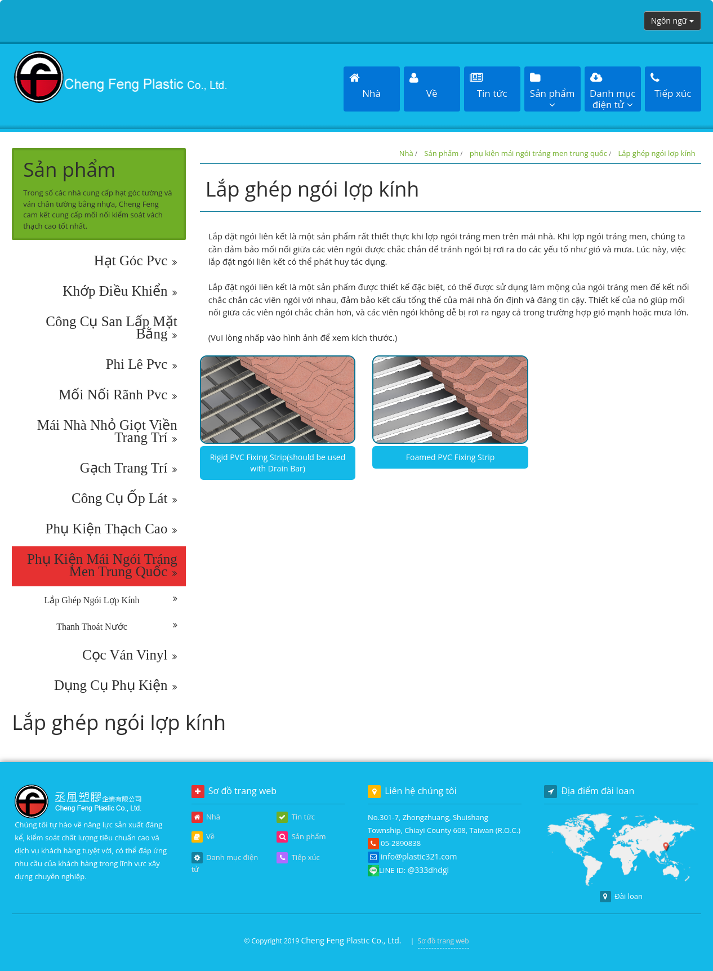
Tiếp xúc (298, 857)
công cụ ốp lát (124, 498)
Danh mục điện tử (225, 863)
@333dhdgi (428, 870)
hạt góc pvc (135, 261)
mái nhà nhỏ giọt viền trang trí (107, 431)
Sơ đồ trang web (443, 941)
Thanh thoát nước (116, 627)
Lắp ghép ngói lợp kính (110, 600)
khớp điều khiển (120, 291)
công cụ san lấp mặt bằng (111, 328)
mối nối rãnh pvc (118, 395)
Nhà (406, 153)
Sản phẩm (441, 153)
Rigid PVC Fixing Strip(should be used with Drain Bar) (278, 463)
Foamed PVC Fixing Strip (450, 457)
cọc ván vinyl (129, 655)
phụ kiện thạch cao (111, 529)
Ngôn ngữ (672, 20)
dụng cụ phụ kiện (115, 685)
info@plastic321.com (419, 856)
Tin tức (296, 817)
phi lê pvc (141, 364)
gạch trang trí (128, 468)
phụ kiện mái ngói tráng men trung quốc (102, 565)
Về (203, 837)
